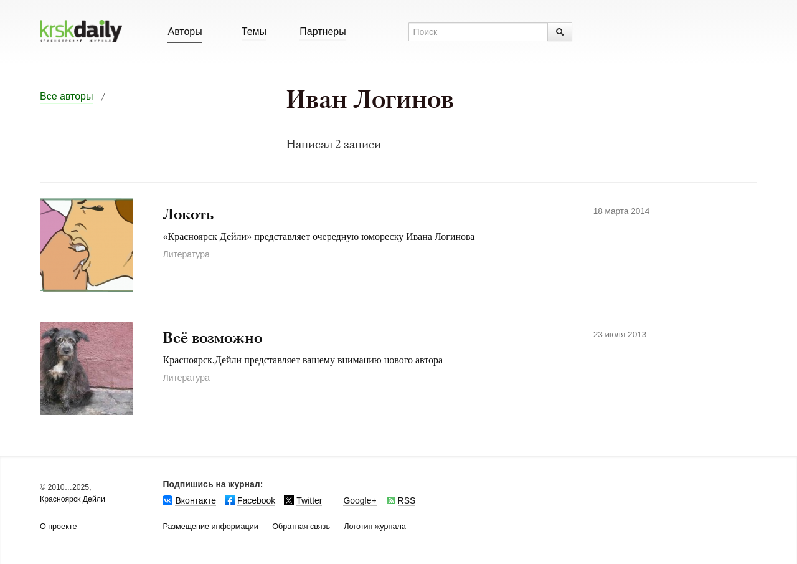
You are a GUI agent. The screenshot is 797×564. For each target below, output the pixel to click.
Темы (254, 31)
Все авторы (66, 96)
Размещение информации (210, 526)
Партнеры (322, 31)
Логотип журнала (374, 526)
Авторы (184, 31)
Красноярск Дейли (72, 499)
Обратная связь (301, 526)
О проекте (58, 526)
